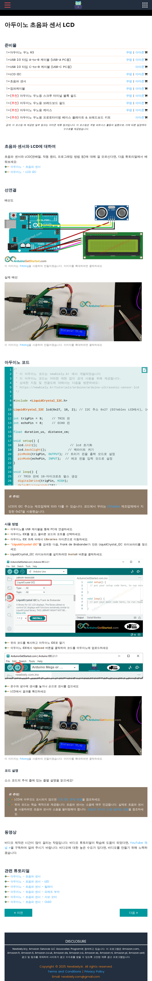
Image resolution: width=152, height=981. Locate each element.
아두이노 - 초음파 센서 (25, 167)
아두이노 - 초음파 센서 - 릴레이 (31, 887)
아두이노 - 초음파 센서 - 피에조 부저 (35, 892)
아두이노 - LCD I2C (23, 172)
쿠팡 (129, 52)
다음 (133, 913)
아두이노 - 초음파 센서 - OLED (30, 902)
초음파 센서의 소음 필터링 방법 (107, 809)
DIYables (113, 506)
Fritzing (24, 266)
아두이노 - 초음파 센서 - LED (29, 881)
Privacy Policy (94, 971)
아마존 (139, 52)
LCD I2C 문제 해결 (70, 799)
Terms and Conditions (64, 971)
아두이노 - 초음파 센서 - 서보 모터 (33, 897)
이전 (18, 913)
